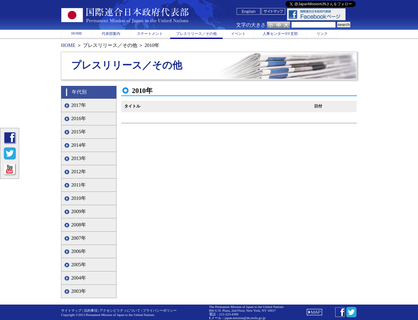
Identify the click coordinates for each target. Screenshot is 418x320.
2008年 (78, 224)
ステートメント (150, 34)
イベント (238, 34)
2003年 (78, 291)
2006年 (78, 251)
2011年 (78, 184)
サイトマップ (71, 310)
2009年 (78, 211)
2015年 (78, 131)
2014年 (78, 145)
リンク (322, 34)
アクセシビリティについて (120, 310)
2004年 (78, 277)
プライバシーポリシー (160, 310)
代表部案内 (111, 34)
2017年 (78, 105)
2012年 (78, 171)
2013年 (78, 158)
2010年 (78, 198)
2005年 (78, 264)
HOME (76, 33)
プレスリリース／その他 (196, 34)
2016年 (78, 118)
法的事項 (90, 310)
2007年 (78, 238)
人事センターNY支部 (280, 34)
